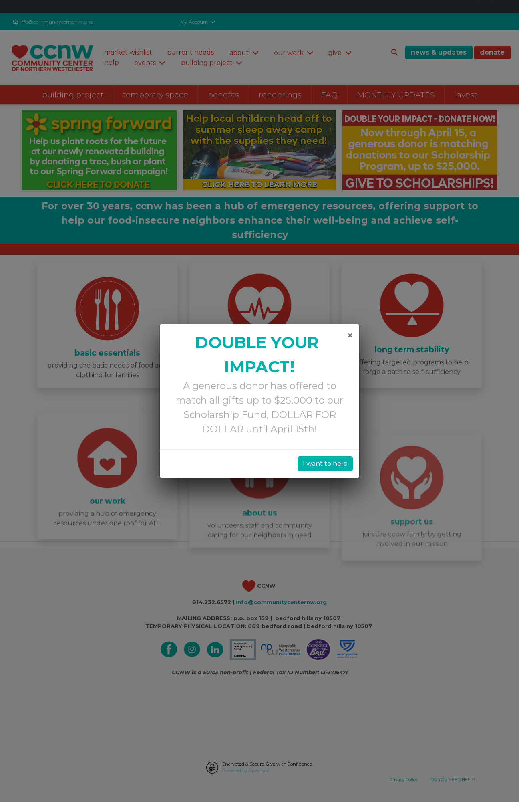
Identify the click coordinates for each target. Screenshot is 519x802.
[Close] (350, 335)
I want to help (325, 463)
